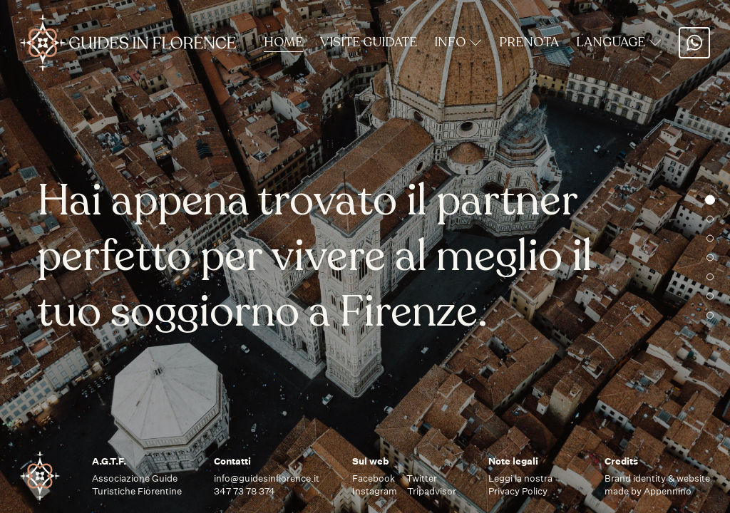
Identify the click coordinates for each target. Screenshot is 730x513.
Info (458, 42)
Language (619, 42)
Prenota (529, 42)
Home (283, 42)
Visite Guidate (368, 42)
